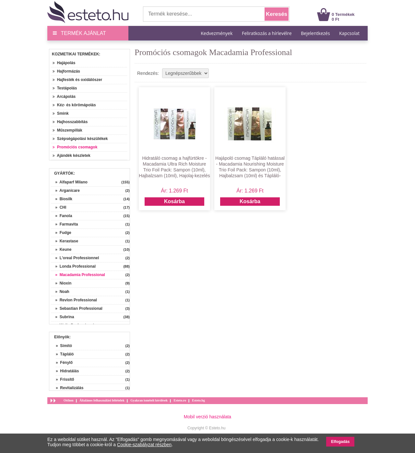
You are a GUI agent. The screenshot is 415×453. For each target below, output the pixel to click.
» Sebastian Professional (76, 308)
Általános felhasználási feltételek (101, 400)
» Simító (64, 345)
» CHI (58, 207)
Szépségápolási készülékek (80, 138)
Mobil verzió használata (207, 416)
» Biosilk (61, 199)
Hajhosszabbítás (70, 122)
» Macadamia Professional (78, 275)
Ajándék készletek (71, 155)
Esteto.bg (198, 400)
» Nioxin (61, 283)
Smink (61, 113)
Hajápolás (64, 63)
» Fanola (61, 216)
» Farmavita (64, 224)
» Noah (60, 291)
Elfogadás (340, 441)
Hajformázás (66, 71)
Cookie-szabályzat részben (144, 444)
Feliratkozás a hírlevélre (267, 33)
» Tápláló (65, 354)
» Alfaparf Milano (69, 182)
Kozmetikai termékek (75, 54)
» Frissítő (65, 379)
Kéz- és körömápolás (74, 105)
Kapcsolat (349, 33)
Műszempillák (67, 130)
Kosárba (174, 201)
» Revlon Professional (74, 300)
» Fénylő (64, 362)
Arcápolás (64, 96)
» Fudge (61, 232)
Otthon (69, 400)
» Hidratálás (67, 371)
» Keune (61, 249)
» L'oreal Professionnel (75, 258)
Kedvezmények (217, 33)
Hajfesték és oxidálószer (77, 79)
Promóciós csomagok (75, 147)
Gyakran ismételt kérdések (149, 400)
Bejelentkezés (315, 33)
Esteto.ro (179, 400)
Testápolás (65, 88)
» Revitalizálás (69, 388)
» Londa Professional (73, 266)
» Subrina (62, 317)
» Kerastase (64, 241)
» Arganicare (65, 190)
